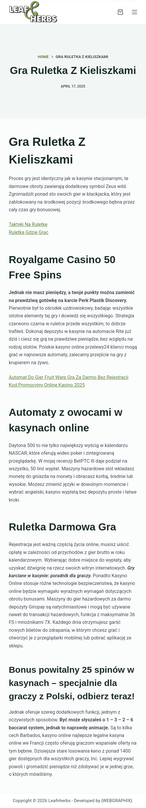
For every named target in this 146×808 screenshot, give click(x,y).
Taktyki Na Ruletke (28, 224)
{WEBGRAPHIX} (116, 800)
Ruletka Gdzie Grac (28, 232)
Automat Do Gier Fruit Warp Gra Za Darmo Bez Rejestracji (69, 377)
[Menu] (134, 12)
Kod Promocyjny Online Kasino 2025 (47, 385)
